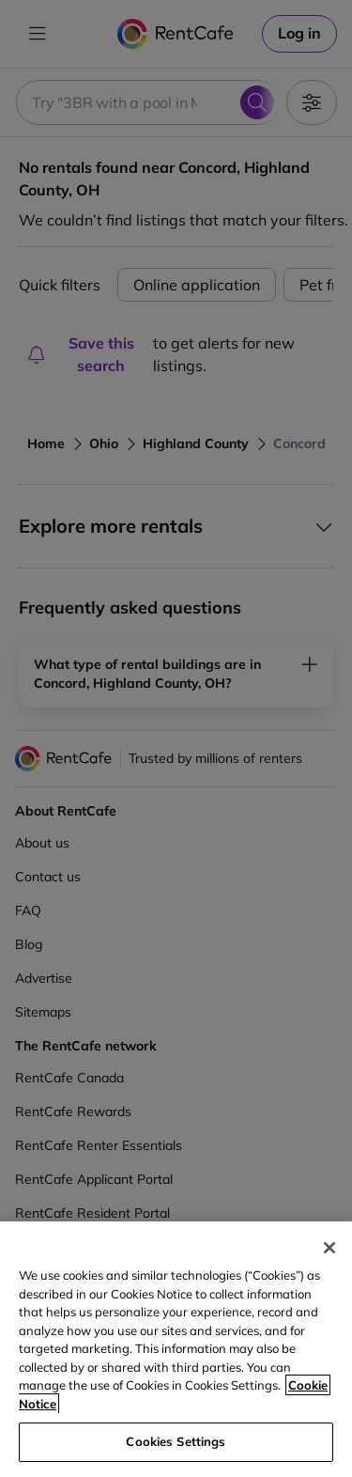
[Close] (329, 1247)
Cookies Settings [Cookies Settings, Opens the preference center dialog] (175, 1441)
